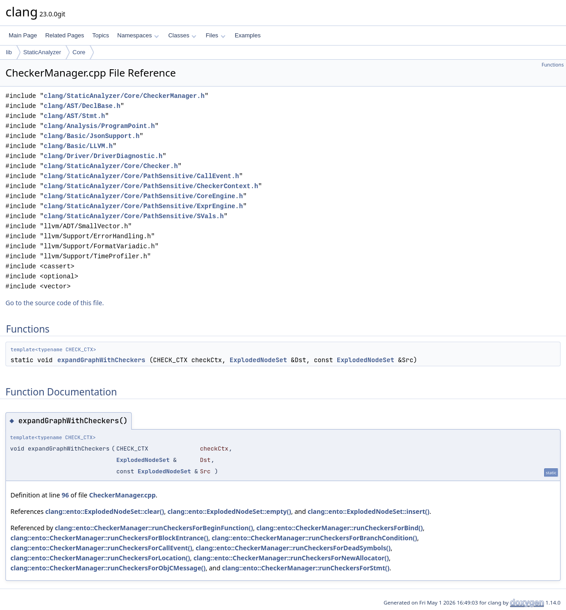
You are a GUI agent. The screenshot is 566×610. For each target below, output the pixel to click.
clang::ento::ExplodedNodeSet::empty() (229, 511)
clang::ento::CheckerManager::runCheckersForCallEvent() (101, 547)
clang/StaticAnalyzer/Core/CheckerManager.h (124, 96)
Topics (100, 35)
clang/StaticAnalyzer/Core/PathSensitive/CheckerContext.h (151, 186)
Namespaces (138, 35)
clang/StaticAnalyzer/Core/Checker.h (111, 166)
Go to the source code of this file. (54, 302)
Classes (182, 35)
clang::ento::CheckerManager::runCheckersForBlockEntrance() (109, 537)
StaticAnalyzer (42, 52)
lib (9, 52)
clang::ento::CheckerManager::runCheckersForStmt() (305, 568)
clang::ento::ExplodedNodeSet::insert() (368, 511)
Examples (248, 35)
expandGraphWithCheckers (101, 360)
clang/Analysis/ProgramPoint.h (99, 126)
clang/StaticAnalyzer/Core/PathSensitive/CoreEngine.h (143, 196)
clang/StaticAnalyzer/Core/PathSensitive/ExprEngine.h (143, 206)
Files (215, 35)
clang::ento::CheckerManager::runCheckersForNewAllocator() (291, 558)
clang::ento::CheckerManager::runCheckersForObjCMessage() (108, 568)
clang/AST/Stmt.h (74, 116)
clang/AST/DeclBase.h (82, 106)
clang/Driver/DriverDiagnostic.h (103, 156)
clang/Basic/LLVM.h (78, 146)
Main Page (23, 35)
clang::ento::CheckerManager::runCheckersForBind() (340, 527)
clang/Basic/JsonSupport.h (91, 136)
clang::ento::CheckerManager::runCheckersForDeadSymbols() (293, 547)
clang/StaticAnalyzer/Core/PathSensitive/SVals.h (134, 216)
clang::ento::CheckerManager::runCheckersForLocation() (100, 558)
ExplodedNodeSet (258, 360)
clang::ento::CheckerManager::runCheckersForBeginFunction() (154, 527)
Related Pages (64, 35)
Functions (552, 65)
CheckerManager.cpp (122, 495)
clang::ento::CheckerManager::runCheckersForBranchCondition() (314, 537)
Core (78, 52)
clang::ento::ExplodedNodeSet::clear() (104, 511)
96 (65, 495)
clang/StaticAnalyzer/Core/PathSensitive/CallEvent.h (141, 176)
